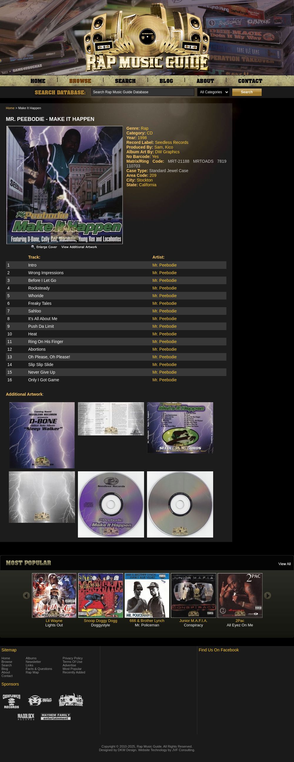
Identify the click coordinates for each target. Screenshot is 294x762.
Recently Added (74, 672)
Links (30, 665)
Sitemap (8, 650)
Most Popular (72, 669)
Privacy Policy (73, 658)
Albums (31, 658)
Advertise (69, 665)
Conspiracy (193, 625)
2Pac (239, 620)
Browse (6, 661)
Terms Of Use (72, 661)
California (147, 184)
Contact (7, 676)
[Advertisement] (264, 132)
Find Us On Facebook (219, 650)
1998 (142, 137)
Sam (158, 147)
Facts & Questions (39, 669)
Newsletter (33, 661)
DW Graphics (167, 151)
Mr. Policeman (147, 625)
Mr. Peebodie (165, 265)
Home (10, 108)
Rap (144, 128)
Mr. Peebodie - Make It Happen (50, 119)
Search (6, 665)
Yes (155, 156)
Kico (169, 147)
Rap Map (32, 672)
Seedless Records (171, 142)
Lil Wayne (54, 620)
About (5, 672)
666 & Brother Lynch (147, 620)
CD (150, 133)
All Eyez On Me (240, 625)
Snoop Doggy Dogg (100, 620)
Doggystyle (100, 625)
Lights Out (54, 625)
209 (153, 175)
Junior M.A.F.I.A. (193, 620)
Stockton (145, 180)
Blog (4, 669)
